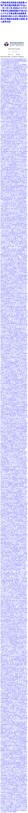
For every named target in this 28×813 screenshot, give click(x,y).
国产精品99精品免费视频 (16, 117)
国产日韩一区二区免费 (14, 314)
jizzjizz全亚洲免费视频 (5, 350)
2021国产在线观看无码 (15, 182)
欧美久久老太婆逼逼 (11, 622)
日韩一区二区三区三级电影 (17, 504)
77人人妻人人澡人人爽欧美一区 (13, 582)
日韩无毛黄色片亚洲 (14, 96)
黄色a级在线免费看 (6, 134)
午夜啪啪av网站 (18, 535)
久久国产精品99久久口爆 (18, 471)
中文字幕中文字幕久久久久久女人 (7, 787)
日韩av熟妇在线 (22, 148)
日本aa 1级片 (15, 177)
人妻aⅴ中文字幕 (14, 350)
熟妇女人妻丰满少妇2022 (15, 331)
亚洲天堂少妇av (12, 266)
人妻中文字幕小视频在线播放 (14, 677)
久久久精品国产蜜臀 (13, 128)
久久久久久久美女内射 (18, 320)
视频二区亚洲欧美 (10, 419)
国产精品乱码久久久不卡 (17, 85)
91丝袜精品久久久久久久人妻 (17, 546)
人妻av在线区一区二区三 (7, 124)
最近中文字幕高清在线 (13, 486)
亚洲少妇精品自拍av (8, 320)
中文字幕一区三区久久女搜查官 (13, 130)
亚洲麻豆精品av (3, 344)
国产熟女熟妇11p (10, 660)
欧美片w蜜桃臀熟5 (12, 477)
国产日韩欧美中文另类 (10, 263)
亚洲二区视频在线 (11, 283)
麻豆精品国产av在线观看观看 (12, 335)
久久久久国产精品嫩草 (18, 539)
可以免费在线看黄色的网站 (17, 560)
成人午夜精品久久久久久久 (13, 421)
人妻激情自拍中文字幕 (5, 664)
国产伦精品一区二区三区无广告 (19, 290)
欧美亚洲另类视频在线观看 (20, 494)
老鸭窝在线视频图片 (15, 544)
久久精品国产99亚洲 (14, 148)
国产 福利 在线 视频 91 (17, 586)
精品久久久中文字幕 (19, 705)
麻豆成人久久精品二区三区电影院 (9, 530)
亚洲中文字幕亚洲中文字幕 (17, 81)
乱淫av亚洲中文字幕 (6, 546)
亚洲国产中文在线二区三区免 (14, 344)
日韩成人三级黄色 (4, 319)
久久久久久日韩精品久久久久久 (9, 491)
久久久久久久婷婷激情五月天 (17, 537)
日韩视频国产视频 (12, 753)
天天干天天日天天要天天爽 (15, 460)
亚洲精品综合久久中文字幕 (8, 742)
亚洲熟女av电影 (23, 521)
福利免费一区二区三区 (9, 458)
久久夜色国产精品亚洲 (15, 100)
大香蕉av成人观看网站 (20, 339)
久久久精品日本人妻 (12, 488)
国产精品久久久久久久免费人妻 (13, 780)
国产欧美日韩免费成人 (5, 504)
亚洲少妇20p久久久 (15, 160)
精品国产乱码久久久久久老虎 (17, 172)
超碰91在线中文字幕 (20, 396)
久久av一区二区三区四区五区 (10, 647)
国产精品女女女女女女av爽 (16, 191)
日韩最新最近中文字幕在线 (12, 440)
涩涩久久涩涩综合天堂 (7, 625)
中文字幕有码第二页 (16, 807)
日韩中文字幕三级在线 (8, 154)
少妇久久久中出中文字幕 (18, 633)
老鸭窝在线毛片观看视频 (13, 745)
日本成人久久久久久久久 (10, 500)
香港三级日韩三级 (10, 202)
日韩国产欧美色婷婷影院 (5, 718)
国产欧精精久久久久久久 (9, 514)
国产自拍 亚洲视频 (8, 111)
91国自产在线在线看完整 (9, 273)
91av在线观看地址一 (7, 102)
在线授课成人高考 (7, 478)
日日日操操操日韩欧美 (8, 197)
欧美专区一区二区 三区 (19, 682)
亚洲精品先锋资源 (17, 286)
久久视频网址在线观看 (20, 263)
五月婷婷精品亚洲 (19, 233)
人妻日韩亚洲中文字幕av (9, 604)
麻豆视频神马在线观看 (11, 380)
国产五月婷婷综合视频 (11, 268)
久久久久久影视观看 (22, 553)
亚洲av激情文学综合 (9, 73)
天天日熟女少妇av (12, 289)
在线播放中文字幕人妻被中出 (17, 706)
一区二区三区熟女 (19, 189)
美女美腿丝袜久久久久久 (13, 86)
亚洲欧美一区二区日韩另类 (10, 206)
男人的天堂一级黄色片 (15, 418)
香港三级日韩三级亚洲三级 (17, 693)
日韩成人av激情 (14, 495)
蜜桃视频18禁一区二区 (19, 95)
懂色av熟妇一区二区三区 (12, 74)
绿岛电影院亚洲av (16, 513)
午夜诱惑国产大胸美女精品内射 (11, 208)
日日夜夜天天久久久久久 (17, 228)
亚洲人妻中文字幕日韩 (9, 145)
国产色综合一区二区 (6, 725)
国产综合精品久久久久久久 (9, 253)
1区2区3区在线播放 (12, 430)
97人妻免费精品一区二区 (14, 371)
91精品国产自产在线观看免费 (11, 68)
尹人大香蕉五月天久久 (17, 686)
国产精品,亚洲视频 (12, 811)
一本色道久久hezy (17, 359)
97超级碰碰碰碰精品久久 (10, 306)
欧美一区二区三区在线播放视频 (19, 482)
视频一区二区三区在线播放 (17, 802)
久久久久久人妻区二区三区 (13, 681)
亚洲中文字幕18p (11, 346)
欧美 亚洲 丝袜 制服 (17, 279)
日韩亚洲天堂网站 (4, 487)
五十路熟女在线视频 (21, 775)
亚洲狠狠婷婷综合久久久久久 (18, 392)
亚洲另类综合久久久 (14, 432)
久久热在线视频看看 (18, 458)
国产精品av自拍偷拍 (19, 671)
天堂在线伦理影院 (4, 270)
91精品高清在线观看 (10, 288)
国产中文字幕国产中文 (12, 275)
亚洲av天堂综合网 (12, 249)
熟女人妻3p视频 (20, 669)
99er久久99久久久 (8, 78)
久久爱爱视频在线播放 (18, 310)
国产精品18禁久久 (23, 212)
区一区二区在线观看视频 (9, 108)
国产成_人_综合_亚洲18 (7, 109)
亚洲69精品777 (8, 556)
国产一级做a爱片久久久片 (6, 150)
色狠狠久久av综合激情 (18, 271)
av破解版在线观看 (6, 711)
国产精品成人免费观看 (16, 250)
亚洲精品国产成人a (18, 132)
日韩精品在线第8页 (17, 563)
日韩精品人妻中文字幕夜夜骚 (15, 119)
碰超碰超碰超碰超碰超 (10, 469)
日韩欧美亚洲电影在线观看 (6, 214)
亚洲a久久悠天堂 (16, 90)
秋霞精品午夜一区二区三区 (9, 318)
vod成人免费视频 (16, 427)
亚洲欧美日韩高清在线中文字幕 (9, 198)
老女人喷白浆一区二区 (13, 447)
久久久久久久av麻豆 (22, 234)
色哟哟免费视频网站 (19, 514)
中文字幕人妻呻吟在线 (15, 216)
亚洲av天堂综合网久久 (14, 255)
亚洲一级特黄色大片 (21, 531)
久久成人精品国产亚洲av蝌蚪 (6, 757)
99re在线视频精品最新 (10, 441)
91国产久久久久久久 (4, 548)
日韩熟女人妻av (3, 522)
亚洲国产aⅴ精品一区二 (12, 716)
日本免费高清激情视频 (11, 400)
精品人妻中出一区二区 (17, 367)
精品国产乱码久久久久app (16, 125)
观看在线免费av (11, 628)
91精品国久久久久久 (20, 500)
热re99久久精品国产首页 (18, 220)
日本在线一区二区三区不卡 (8, 797)
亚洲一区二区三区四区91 (10, 396)
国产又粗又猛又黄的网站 (14, 776)
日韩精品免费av (22, 314)
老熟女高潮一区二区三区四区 (13, 521)
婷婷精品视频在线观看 (14, 169)
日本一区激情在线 (19, 322)
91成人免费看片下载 (8, 280)
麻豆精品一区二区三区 (17, 680)
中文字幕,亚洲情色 (6, 560)
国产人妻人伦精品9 (12, 203)
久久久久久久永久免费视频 (12, 496)
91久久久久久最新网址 (14, 673)
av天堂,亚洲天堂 (19, 518)
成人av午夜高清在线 (21, 801)
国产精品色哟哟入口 (16, 438)
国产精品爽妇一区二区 (18, 376)
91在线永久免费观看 (10, 122)
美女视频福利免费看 (17, 379)
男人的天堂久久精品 (7, 392)
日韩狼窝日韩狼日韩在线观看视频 (11, 503)
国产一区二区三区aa (7, 297)
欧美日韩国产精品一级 (21, 585)
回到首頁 (18, 54)
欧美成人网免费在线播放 (20, 318)
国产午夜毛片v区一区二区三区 (20, 99)
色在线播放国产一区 (4, 457)
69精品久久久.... (7, 267)
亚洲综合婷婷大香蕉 (19, 181)
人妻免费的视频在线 (7, 298)
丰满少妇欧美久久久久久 (7, 649)
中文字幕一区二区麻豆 (7, 591)
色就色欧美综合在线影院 (16, 134)
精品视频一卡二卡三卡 (21, 569)
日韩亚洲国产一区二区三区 (12, 227)
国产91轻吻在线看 (12, 559)
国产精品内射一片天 (8, 749)
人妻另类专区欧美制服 (11, 426)
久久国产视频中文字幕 (11, 593)
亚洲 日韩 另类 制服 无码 (17, 168)
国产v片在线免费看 (10, 535)
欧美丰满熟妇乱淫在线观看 (13, 365)
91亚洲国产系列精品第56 (18, 332)
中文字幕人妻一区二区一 (17, 552)
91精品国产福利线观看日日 (14, 632)
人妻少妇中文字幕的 (10, 524)
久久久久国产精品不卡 (8, 116)
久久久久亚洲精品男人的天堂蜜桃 (10, 138)
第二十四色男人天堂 (21, 238)
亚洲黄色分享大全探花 (11, 569)
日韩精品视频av (19, 253)
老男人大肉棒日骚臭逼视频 (17, 725)
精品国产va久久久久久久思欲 (13, 729)
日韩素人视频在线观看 (5, 199)
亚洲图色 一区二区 (21, 229)
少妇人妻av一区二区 (11, 245)
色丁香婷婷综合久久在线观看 (13, 83)
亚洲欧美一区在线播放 (18, 434)
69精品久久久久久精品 (15, 353)
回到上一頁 (10, 54)
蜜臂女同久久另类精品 (14, 383)
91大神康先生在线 (20, 346)
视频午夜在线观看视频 (16, 794)
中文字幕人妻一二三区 (13, 401)
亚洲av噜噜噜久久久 (16, 474)
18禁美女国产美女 (17, 109)
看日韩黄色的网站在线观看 (19, 154)
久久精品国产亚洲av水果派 (14, 262)
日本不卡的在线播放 (20, 232)
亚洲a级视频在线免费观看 (9, 217)
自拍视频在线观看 (18, 483)
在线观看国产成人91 (22, 486)
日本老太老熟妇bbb (15, 790)
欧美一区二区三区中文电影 (16, 193)
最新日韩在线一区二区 (5, 785)
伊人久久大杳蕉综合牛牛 (7, 434)
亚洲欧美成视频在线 (12, 423)
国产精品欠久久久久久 (9, 494)
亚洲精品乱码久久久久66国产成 (15, 561)
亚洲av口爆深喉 (17, 225)
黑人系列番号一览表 (4, 418)
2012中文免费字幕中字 (8, 173)
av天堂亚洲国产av (4, 210)
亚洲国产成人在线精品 (5, 315)
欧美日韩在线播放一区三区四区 (19, 176)
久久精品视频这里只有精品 (18, 658)
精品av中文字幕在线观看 (10, 357)
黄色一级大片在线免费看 (17, 556)
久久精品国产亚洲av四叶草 (11, 87)
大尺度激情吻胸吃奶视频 (14, 659)
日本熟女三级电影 (13, 174)
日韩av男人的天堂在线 (8, 89)
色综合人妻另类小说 (7, 428)
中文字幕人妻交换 (23, 208)
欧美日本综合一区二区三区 (19, 214)
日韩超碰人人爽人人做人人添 (8, 719)
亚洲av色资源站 (22, 421)
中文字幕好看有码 (9, 379)
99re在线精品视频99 (13, 698)
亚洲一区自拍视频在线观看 (16, 66)
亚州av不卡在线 (12, 147)
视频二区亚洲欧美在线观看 (20, 742)
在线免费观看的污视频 (16, 219)
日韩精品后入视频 (14, 115)
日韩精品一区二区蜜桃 (15, 246)
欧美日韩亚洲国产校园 (17, 402)
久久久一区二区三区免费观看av (16, 215)
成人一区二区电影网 (12, 79)
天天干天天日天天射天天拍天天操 (14, 65)
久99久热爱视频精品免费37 (17, 300)
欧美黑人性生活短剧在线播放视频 (8, 296)
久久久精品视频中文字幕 (18, 313)
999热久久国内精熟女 (15, 697)
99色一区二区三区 (21, 164)
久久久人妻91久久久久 (13, 602)
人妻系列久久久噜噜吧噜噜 (10, 669)
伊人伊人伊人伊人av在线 (16, 703)
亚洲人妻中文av (12, 342)
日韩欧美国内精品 (8, 409)
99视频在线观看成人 (7, 178)
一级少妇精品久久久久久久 (6, 359)
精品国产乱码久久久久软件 (16, 121)
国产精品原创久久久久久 (10, 349)
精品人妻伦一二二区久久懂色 (14, 572)
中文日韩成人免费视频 (10, 181)
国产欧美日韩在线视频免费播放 (18, 406)
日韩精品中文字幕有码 (18, 180)
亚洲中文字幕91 (13, 616)
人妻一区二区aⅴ (12, 139)
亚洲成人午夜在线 (21, 488)
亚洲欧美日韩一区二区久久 (17, 158)
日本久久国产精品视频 (16, 236)
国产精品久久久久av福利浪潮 (11, 481)
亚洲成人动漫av (3, 486)
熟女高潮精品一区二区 (14, 270)
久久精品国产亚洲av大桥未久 (12, 212)
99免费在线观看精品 (20, 223)
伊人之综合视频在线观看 (7, 70)
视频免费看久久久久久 (13, 103)
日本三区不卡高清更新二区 (20, 303)
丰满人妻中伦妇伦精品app (11, 107)
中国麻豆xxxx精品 (9, 159)
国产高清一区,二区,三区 (18, 78)
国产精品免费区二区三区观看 (8, 736)
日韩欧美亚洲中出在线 (19, 73)
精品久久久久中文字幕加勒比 (18, 171)
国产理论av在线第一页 (13, 761)
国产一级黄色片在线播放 (9, 161)
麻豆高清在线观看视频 (8, 398)
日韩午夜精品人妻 (22, 138)
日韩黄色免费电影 (8, 552)
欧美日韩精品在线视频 (10, 789)
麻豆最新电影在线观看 (9, 132)
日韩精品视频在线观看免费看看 (13, 763)
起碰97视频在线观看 (18, 385)
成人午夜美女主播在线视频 (16, 525)
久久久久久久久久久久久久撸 (15, 655)
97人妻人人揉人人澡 (12, 710)
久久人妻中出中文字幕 (20, 654)
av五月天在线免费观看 (18, 277)
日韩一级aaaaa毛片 (22, 678)
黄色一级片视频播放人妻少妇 (18, 178)
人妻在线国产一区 (14, 152)
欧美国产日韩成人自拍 (21, 349)
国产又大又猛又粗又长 (5, 160)
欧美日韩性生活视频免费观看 (13, 715)
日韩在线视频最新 (20, 324)
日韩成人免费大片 (19, 736)
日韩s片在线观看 (10, 322)
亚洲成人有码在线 (14, 293)
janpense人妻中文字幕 (5, 577)
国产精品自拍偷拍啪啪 (14, 724)
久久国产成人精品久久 (9, 385)
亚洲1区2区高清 (20, 630)
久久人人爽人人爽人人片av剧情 (18, 453)
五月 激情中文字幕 (6, 77)
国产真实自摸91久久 (6, 211)
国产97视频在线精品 (19, 702)
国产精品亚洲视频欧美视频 (20, 757)
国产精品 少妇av (12, 531)
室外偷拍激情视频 (4, 255)
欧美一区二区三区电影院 (16, 595)
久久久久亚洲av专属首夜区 (11, 384)
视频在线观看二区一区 (13, 156)
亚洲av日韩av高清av (7, 85)
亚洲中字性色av (5, 356)
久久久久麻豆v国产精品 (17, 284)
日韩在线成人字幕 (16, 165)
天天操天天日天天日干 (7, 598)
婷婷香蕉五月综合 (8, 438)
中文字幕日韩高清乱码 (8, 271)
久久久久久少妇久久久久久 (9, 475)
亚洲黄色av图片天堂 (21, 113)
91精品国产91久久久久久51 (11, 461)
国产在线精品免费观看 (21, 740)
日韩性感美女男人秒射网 (10, 792)
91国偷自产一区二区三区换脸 (15, 356)
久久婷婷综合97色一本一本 (11, 801)
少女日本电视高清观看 (5, 544)
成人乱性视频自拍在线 (14, 436)
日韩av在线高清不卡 (20, 413)
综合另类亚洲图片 (8, 431)
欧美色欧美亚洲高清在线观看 (17, 608)
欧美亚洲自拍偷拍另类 (7, 361)
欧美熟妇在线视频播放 (14, 499)
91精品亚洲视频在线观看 (16, 104)
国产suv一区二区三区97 (18, 142)
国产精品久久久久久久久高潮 (9, 69)
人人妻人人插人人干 (19, 273)
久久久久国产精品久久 (8, 345)
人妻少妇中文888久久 (15, 221)
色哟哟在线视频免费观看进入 (12, 323)
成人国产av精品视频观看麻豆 (16, 92)
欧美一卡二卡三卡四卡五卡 (12, 285)
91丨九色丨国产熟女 (13, 319)
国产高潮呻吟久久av (12, 113)
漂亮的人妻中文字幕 (20, 626)
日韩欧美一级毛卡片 (6, 550)
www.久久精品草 (10, 120)
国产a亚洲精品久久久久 (21, 753)
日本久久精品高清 (19, 242)
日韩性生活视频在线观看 (11, 636)
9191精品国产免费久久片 (7, 99)
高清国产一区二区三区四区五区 (14, 301)
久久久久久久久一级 (16, 150)
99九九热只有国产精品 (21, 798)
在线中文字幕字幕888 (6, 228)
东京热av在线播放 (23, 255)
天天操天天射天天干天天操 (11, 254)
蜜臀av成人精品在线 (4, 100)
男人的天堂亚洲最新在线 (19, 462)
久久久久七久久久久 (10, 207)
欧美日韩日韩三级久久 (19, 772)
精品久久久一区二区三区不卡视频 (12, 105)
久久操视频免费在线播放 (6, 90)
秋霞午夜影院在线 (10, 750)
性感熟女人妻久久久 (18, 188)
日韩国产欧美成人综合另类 (14, 587)
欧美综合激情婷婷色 (7, 290)
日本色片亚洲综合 (18, 259)
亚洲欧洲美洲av (14, 374)
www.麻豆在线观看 (12, 777)
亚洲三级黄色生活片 (4, 115)
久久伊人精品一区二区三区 (20, 294)
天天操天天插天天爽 (7, 427)
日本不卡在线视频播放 (9, 682)
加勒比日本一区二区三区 (20, 573)
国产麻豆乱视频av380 (9, 671)
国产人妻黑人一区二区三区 (18, 146)
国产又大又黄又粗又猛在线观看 (19, 737)
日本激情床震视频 (17, 328)
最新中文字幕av (9, 279)
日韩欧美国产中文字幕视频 (19, 116)
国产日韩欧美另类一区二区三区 (10, 358)
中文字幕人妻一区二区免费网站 (15, 527)
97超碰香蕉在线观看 (20, 723)
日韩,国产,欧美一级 (21, 79)
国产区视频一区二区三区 (16, 163)
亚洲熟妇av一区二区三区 (19, 576)
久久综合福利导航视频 (12, 516)
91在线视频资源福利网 (12, 164)
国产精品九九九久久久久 (17, 566)
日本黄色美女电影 (10, 388)
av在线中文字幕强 (15, 408)
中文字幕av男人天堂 (8, 539)
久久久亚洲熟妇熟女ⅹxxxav (16, 281)
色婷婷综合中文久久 (15, 195)
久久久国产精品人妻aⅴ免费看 (14, 194)
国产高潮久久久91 (6, 152)
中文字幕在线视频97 (20, 249)
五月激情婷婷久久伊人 (9, 225)
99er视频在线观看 (22, 393)
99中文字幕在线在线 (7, 284)
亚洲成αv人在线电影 (10, 705)
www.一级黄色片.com (14, 64)
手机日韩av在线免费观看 (7, 286)
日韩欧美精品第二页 (13, 415)
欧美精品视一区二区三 (5, 395)
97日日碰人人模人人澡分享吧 (8, 518)
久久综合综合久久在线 (13, 529)
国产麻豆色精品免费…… (15, 257)
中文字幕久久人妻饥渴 (13, 133)
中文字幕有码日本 (16, 201)
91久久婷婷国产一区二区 (15, 468)
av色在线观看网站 (10, 784)
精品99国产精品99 (7, 762)
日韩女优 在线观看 (8, 277)
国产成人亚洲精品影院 (21, 268)
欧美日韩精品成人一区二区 (13, 137)
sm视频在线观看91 (7, 366)
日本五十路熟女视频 (16, 297)
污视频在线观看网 (21, 777)
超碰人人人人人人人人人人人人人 (13, 247)
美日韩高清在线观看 (10, 190)
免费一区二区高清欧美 (9, 309)
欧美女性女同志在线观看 (12, 234)
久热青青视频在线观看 (15, 589)
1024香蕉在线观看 (4, 555)
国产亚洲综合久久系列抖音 (8, 613)
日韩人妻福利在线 (7, 621)
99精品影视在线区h (12, 302)
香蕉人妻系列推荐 (20, 510)
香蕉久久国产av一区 (6, 406)
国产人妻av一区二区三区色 (20, 533)
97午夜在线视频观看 (22, 636)
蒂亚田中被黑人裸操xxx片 (13, 783)
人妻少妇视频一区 (7, 809)
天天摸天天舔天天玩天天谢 (13, 129)
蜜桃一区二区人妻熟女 (11, 439)
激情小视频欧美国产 (21, 254)
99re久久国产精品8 (15, 155)
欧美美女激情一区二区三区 (6, 313)
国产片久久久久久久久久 (8, 465)
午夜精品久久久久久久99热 (20, 456)
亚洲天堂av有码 (3, 223)
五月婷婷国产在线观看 (14, 656)
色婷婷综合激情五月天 (10, 189)
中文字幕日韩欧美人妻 (12, 775)
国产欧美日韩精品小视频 (20, 663)
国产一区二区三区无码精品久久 (17, 619)
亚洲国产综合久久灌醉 (10, 767)
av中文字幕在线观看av (7, 474)
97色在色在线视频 (11, 233)
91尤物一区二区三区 (6, 595)
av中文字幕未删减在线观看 (20, 202)
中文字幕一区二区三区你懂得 (18, 526)
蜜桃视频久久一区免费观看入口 (20, 89)
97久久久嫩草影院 (16, 366)
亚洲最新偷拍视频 (15, 224)
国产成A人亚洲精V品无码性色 (18, 264)
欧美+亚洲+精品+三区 (12, 260)
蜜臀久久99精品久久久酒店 (21, 388)
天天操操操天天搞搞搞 (16, 267)
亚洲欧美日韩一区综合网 (8, 708)
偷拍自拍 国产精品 (6, 158)
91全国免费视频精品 (4, 76)
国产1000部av (24, 221)
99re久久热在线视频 (10, 435)
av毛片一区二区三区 (6, 751)
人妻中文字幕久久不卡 (18, 389)
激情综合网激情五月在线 (18, 466)
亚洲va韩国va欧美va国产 (12, 251)
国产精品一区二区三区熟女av (6, 370)
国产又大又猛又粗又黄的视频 (19, 431)
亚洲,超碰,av (7, 537)
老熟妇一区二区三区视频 (7, 336)
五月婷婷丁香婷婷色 (4, 92)
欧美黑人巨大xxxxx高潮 (10, 276)
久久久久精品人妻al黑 (21, 147)
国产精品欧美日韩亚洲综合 (13, 348)
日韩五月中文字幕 (18, 309)
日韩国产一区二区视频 (18, 733)
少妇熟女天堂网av (6, 246)
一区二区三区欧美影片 (22, 755)
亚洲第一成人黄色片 (10, 663)
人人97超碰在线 (9, 332)
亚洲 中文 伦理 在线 (14, 76)
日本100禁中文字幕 (7, 185)
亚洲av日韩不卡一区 (7, 201)
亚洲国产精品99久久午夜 (18, 336)
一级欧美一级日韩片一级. (20, 613)
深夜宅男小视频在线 (12, 329)
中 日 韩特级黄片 (5, 690)
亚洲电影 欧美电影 (14, 470)
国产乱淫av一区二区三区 (20, 543)
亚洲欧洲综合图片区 (14, 141)
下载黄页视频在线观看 (22, 198)
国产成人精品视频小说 (21, 372)
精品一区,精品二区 (19, 435)
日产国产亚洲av (3, 477)
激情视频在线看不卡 (19, 120)
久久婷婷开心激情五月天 (6, 422)
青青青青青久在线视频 (14, 754)
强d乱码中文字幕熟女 (6, 146)
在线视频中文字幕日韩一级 (16, 82)
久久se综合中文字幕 (22, 103)
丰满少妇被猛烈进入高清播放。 (18, 315)
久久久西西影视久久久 (17, 361)
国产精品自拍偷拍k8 (16, 102)
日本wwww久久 (7, 195)
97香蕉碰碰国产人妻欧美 (18, 580)
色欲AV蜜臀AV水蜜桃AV (9, 770)
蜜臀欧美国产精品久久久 (9, 543)
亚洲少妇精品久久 (20, 629)
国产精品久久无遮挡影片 (19, 617)
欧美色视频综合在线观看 (17, 333)
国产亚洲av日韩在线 (11, 626)
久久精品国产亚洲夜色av (18, 345)
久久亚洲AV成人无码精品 (6, 402)
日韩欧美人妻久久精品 (7, 168)
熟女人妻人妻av (5, 699)
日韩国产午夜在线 (20, 206)
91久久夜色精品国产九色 (19, 370)
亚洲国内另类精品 (7, 542)
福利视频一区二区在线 (17, 363)
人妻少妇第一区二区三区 (17, 714)
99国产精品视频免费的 (20, 660)
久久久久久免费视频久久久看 (6, 292)
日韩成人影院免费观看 (11, 98)
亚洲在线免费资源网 (19, 505)
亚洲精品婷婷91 (19, 491)
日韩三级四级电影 (14, 517)
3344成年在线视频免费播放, (18, 185)
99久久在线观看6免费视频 (18, 428)
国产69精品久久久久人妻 (20, 91)
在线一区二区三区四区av (11, 237)
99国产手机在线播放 (18, 241)
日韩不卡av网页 (6, 375)
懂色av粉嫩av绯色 (4, 139)
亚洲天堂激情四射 (16, 598)
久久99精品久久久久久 (5, 104)
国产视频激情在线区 (17, 307)
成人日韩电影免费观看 (15, 143)
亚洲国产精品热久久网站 (8, 462)
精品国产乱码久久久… (16, 240)
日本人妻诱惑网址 (10, 241)
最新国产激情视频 (14, 548)
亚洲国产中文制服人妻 (8, 142)
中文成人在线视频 (16, 501)
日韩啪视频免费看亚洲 (5, 236)
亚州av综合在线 (12, 311)
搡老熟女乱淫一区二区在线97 (9, 510)
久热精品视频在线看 (10, 505)
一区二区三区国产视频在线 (17, 244)
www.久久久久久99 (19, 522)
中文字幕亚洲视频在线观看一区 (16, 557)
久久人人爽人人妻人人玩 (16, 77)
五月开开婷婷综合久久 (11, 728)
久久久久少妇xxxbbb (19, 441)
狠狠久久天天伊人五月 (16, 230)
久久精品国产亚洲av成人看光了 (17, 721)
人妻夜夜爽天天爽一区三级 (18, 508)
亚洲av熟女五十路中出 (19, 419)
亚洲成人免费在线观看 (20, 600)
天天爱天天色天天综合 (5, 741)
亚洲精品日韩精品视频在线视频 (15, 637)
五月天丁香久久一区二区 (9, 354)
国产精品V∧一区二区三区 (18, 667)
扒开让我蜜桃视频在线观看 (12, 362)
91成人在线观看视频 (17, 749)
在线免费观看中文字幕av (8, 303)
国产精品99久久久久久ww (9, 417)
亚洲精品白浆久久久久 (19, 173)
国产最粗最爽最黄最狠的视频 (14, 186)
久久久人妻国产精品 (20, 685)
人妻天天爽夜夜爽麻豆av (17, 565)
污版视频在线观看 (9, 580)
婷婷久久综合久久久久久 (20, 475)
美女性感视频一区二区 (18, 70)
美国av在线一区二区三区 (12, 464)
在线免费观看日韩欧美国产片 (18, 676)
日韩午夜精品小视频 (22, 74)
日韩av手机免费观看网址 (9, 112)
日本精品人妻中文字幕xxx (10, 72)
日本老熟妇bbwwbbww (18, 341)
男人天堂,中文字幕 (20, 135)
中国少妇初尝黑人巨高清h (19, 694)
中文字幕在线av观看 (4, 64)
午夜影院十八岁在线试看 (19, 126)
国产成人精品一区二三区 (21, 311)
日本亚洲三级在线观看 (18, 280)
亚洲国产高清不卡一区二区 (15, 94)
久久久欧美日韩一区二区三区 (18, 422)
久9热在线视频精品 (7, 176)
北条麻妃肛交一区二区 (12, 796)
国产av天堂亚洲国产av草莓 (16, 457)
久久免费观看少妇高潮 (14, 643)
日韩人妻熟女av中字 (8, 633)
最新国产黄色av (10, 609)
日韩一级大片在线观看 (8, 641)
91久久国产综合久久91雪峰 (14, 452)
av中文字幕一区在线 (21, 260)
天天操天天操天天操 (9, 126)
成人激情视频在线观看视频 (12, 484)
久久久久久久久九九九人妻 (21, 417)
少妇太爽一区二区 (21, 139)
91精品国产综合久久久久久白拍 (10, 746)
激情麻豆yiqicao (12, 369)
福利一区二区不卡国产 (9, 772)
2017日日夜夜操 (3, 203)
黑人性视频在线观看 (10, 91)
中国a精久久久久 (11, 223)
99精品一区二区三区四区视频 (8, 405)
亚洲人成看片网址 (16, 340)
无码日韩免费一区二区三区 (17, 375)
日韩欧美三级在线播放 (21, 306)
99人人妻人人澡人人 (19, 469)
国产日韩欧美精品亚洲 (11, 232)
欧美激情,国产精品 (17, 111)
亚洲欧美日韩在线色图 (20, 161)
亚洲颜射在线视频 (6, 331)
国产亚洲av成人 (15, 718)
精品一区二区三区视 (16, 768)
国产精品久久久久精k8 (18, 124)
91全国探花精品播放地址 (19, 708)
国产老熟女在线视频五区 (10, 135)
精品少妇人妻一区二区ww (9, 324)
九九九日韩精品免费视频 (12, 564)
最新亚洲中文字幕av (11, 689)
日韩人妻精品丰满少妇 (10, 651)
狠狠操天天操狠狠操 (6, 513)
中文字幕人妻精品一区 (5, 495)
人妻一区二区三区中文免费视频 (14, 540)
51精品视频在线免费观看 (8, 95)
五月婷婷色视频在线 (12, 758)
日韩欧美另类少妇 (15, 395)
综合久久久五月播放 (4, 517)
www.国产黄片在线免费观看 (6, 483)
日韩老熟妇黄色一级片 (16, 479)
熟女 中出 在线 (14, 199)
